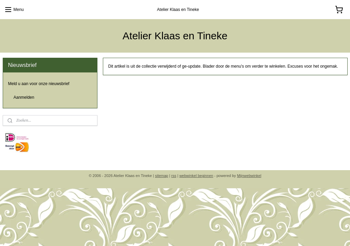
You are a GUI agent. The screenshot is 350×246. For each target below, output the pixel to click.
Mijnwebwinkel (249, 176)
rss (173, 176)
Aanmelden (24, 97)
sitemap (161, 176)
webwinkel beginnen (196, 176)
